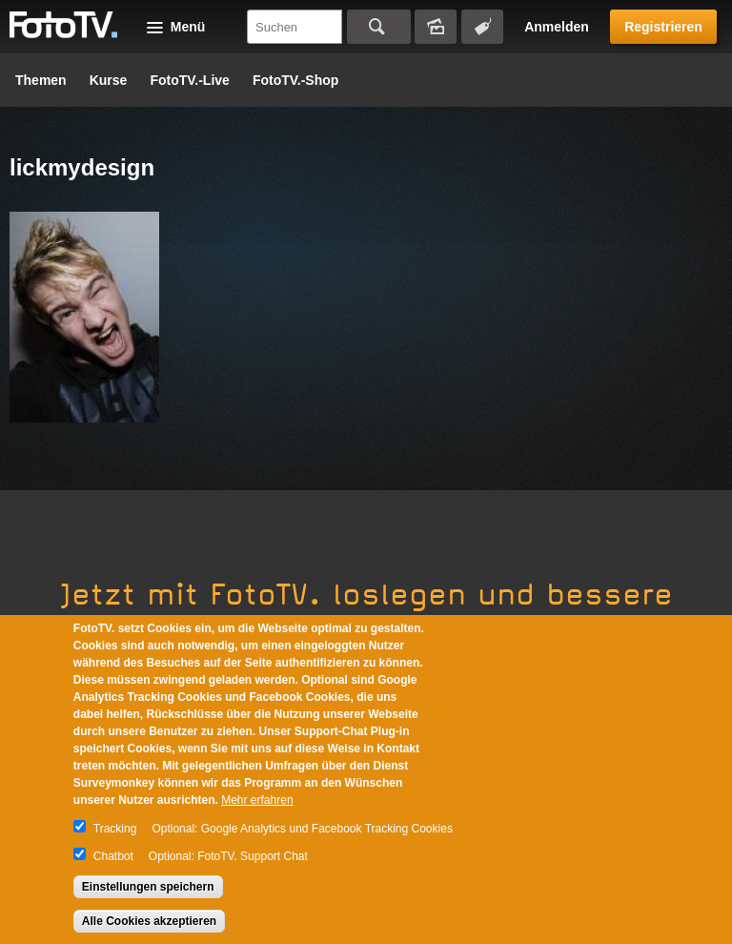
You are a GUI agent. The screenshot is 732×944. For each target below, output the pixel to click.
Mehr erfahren (257, 800)
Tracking (115, 828)
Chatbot (113, 856)
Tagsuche (482, 27)
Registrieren (663, 26)
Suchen (379, 27)
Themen (41, 80)
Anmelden (556, 26)
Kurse (109, 80)
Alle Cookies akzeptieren (149, 921)
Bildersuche (436, 27)
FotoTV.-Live (190, 80)
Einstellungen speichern (148, 886)
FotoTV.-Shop (295, 80)
